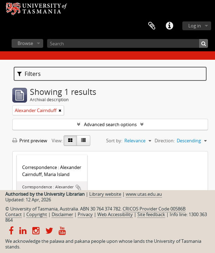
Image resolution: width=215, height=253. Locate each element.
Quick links (169, 26)
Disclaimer (62, 214)
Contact (13, 214)
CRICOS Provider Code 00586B (154, 209)
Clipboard (152, 26)
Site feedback (151, 214)
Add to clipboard (78, 187)
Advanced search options (110, 124)
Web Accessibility (115, 214)
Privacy (85, 214)
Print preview (29, 140)
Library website (105, 194)
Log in (194, 25)
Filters (29, 74)
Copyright (36, 214)
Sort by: (114, 140)
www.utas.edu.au (144, 194)
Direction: (165, 140)
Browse (25, 43)
